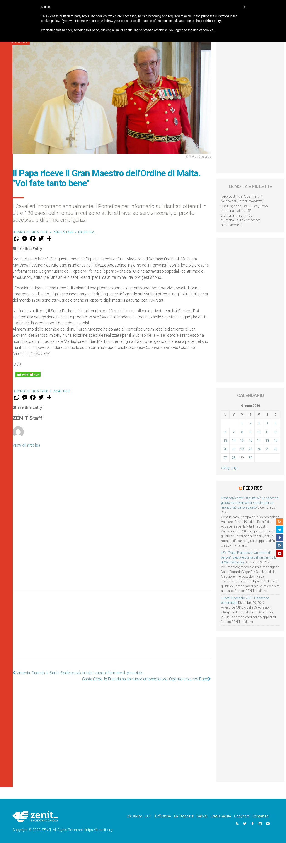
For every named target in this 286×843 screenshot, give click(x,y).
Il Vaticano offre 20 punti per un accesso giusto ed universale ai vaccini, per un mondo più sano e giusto (250, 502)
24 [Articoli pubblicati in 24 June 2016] (259, 449)
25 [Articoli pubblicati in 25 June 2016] (267, 449)
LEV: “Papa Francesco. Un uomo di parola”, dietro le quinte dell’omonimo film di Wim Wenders (250, 557)
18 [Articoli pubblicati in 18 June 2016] (267, 440)
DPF (148, 816)
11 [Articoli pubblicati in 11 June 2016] (267, 432)
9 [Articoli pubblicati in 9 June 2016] (250, 432)
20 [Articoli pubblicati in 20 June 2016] (225, 449)
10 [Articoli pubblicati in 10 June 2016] (259, 432)
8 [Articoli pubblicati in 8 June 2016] (242, 432)
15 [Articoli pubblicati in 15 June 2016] (242, 440)
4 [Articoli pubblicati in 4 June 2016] (267, 423)
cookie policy (211, 21)
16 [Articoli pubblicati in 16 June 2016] (250, 440)
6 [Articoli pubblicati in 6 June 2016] (225, 432)
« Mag (225, 468)
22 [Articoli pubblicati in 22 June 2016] (242, 449)
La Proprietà (184, 816)
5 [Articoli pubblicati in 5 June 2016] (275, 423)
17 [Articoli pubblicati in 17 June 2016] (259, 440)
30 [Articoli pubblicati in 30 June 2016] (250, 458)
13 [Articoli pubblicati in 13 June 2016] (225, 440)
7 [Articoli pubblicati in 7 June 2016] (234, 432)
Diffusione (163, 816)
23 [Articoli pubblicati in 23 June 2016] (250, 449)
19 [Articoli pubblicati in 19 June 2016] (275, 440)
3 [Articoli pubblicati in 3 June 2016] (259, 423)
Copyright (241, 816)
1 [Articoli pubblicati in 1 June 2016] (242, 423)
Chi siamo (134, 816)
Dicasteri (86, 232)
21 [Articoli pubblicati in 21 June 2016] (233, 449)
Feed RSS (252, 488)
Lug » (235, 468)
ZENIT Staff (63, 232)
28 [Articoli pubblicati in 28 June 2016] (233, 458)
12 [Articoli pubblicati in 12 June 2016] (275, 432)
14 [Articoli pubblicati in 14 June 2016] (233, 440)
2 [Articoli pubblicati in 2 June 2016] (250, 423)
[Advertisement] (111, 628)
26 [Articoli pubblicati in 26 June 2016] (275, 449)
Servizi (202, 816)
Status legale (220, 816)
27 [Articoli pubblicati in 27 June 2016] (225, 458)
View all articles (26, 445)
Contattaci (260, 816)
